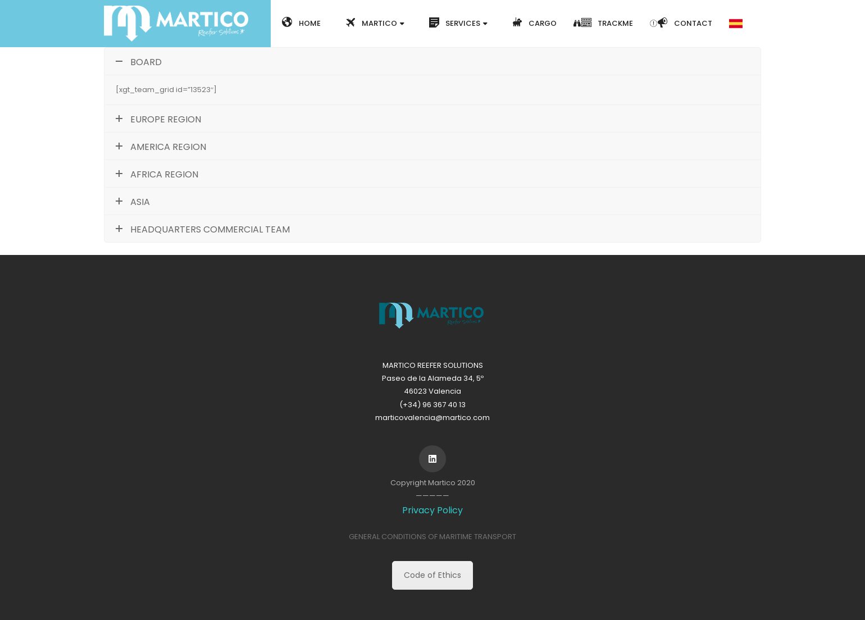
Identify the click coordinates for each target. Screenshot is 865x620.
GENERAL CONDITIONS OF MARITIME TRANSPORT (432, 536)
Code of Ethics (432, 575)
